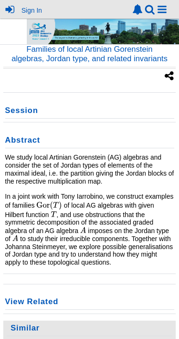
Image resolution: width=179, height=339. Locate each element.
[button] (162, 9)
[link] (137, 9)
